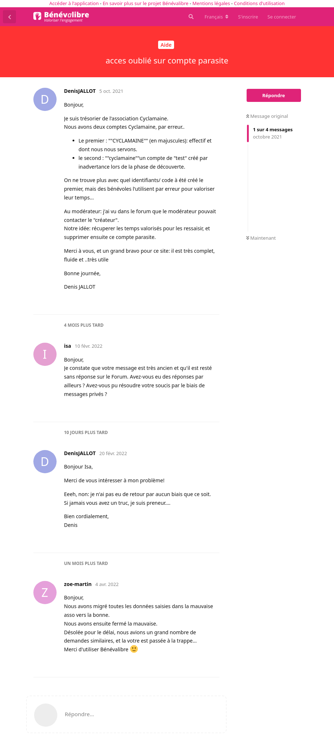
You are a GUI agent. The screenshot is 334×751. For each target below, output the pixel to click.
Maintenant (261, 238)
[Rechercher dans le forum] (190, 16)
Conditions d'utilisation (259, 3)
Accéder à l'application (74, 3)
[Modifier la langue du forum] (216, 16)
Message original (267, 116)
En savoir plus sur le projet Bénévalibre (145, 3)
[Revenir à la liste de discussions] (9, 16)
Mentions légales (211, 3)
